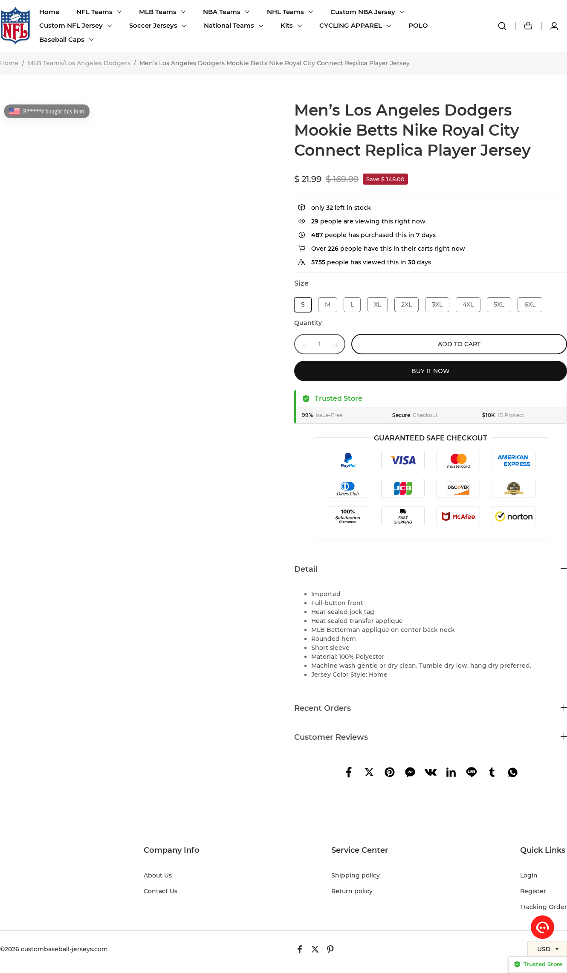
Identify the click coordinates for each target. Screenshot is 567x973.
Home (49, 12)
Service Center (359, 850)
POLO (418, 25)
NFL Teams (94, 12)
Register (533, 891)
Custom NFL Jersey (71, 25)
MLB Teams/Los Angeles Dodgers (79, 63)
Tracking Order (543, 907)
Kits (287, 25)
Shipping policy (355, 875)
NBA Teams (221, 12)
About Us (158, 875)
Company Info (172, 850)
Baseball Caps (61, 39)
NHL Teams (285, 12)
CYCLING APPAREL (350, 25)
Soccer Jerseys (153, 25)
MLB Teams (157, 12)
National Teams (229, 25)
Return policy (352, 891)
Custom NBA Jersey (362, 12)
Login (529, 875)
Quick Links (542, 850)
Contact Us (160, 891)
